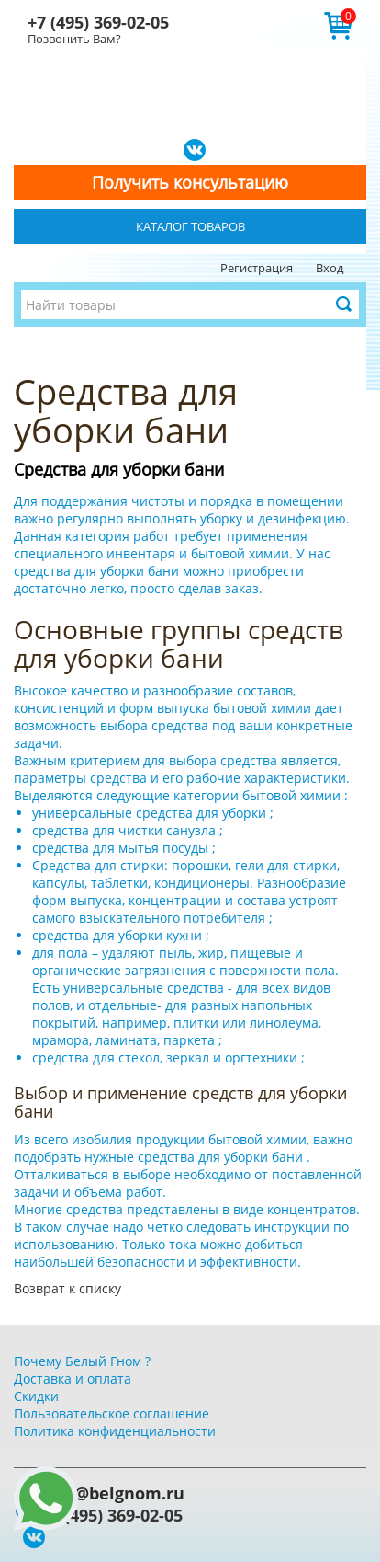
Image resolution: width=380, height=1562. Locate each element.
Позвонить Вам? (74, 38)
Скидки (36, 1396)
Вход (329, 267)
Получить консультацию (190, 182)
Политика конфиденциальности (115, 1431)
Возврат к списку (67, 1288)
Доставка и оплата (72, 1378)
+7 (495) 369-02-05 (98, 22)
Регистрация (256, 267)
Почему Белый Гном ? (82, 1361)
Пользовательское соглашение (111, 1413)
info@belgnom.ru (112, 1493)
